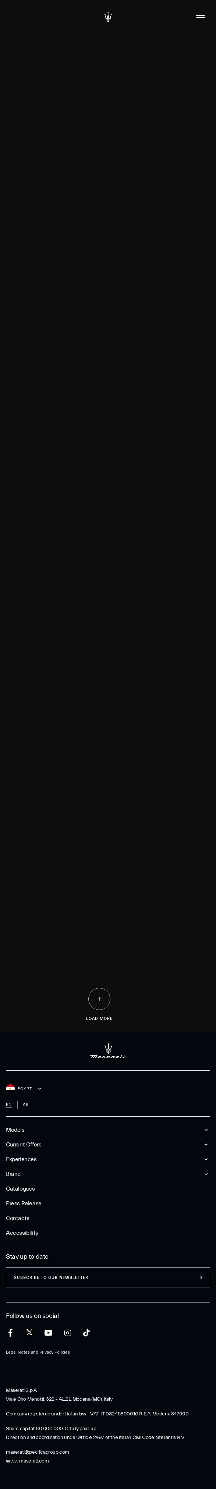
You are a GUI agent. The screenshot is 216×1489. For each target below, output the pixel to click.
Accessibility (22, 1233)
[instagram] (67, 1333)
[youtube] (48, 1332)
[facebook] (10, 1332)
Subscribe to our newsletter (51, 1277)
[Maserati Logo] (108, 16)
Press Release (24, 1203)
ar (26, 1104)
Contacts (17, 1218)
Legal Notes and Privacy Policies (38, 1352)
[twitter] (29, 1333)
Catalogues (20, 1188)
